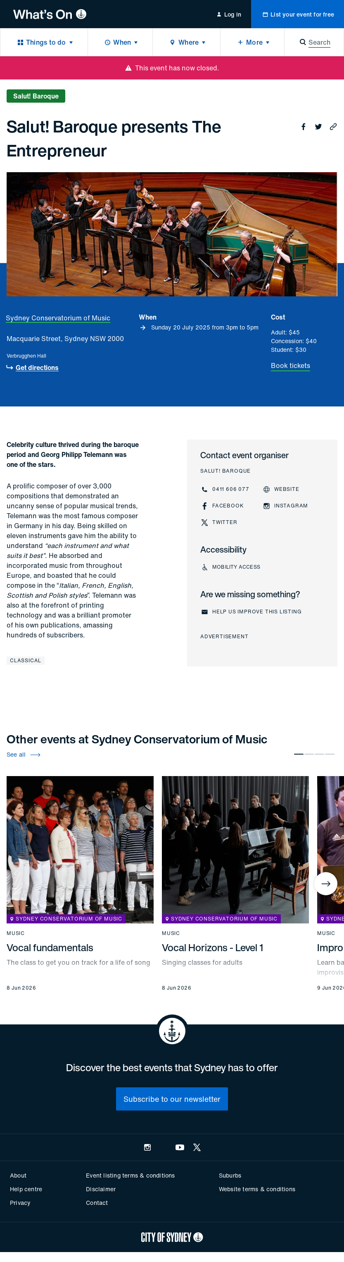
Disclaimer (101, 1189)
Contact (97, 1202)
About (18, 1175)
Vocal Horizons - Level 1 (212, 947)
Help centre (26, 1189)
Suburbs (230, 1175)
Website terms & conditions (257, 1189)
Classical (25, 660)
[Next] (325, 883)
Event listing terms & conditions (130, 1175)
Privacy (20, 1202)
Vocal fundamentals (50, 947)
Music (16, 933)
